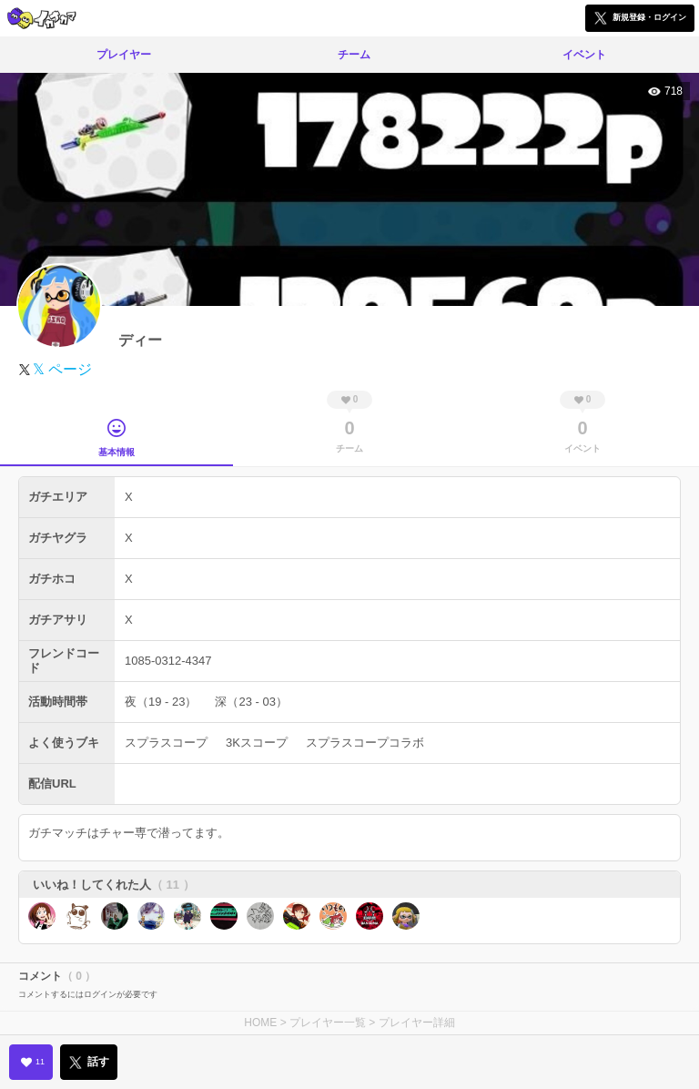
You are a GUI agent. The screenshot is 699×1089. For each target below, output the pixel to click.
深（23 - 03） (251, 701)
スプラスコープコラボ (365, 742)
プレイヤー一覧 (327, 1022)
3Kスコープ (257, 742)
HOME (260, 1022)
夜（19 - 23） (161, 701)
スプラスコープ (166, 742)
